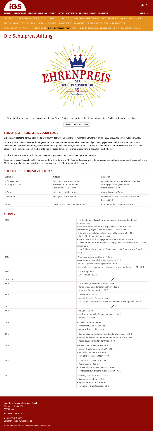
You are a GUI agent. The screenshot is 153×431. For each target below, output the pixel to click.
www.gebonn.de (25, 421)
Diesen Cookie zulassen (76, 124)
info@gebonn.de (17, 418)
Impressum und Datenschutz (38, 425)
